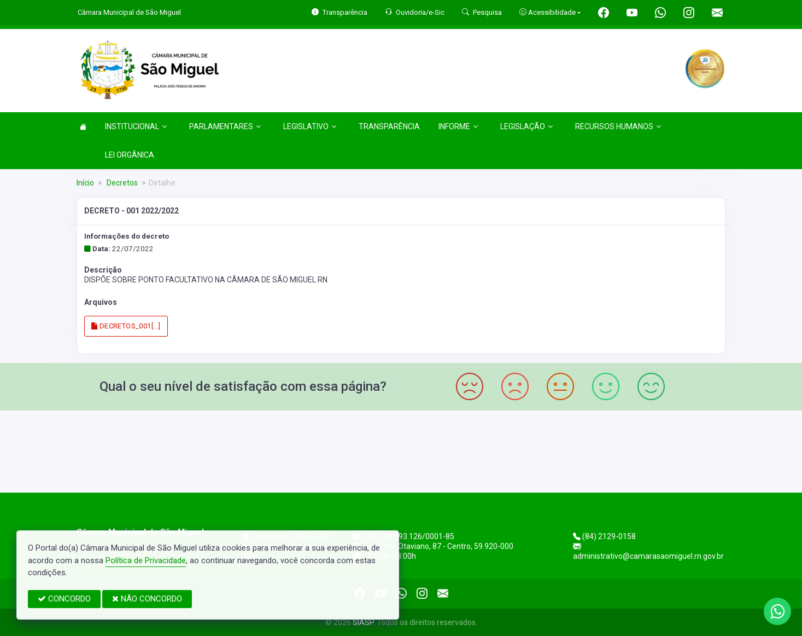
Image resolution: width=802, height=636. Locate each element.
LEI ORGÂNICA (129, 155)
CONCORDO (64, 599)
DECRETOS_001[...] (125, 326)
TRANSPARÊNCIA (389, 126)
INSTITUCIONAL (136, 126)
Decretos (121, 182)
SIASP (363, 622)
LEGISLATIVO (309, 126)
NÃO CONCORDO (147, 599)
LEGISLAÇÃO (526, 126)
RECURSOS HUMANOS (618, 126)
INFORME (458, 126)
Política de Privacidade (146, 560)
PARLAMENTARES (225, 126)
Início (85, 182)
